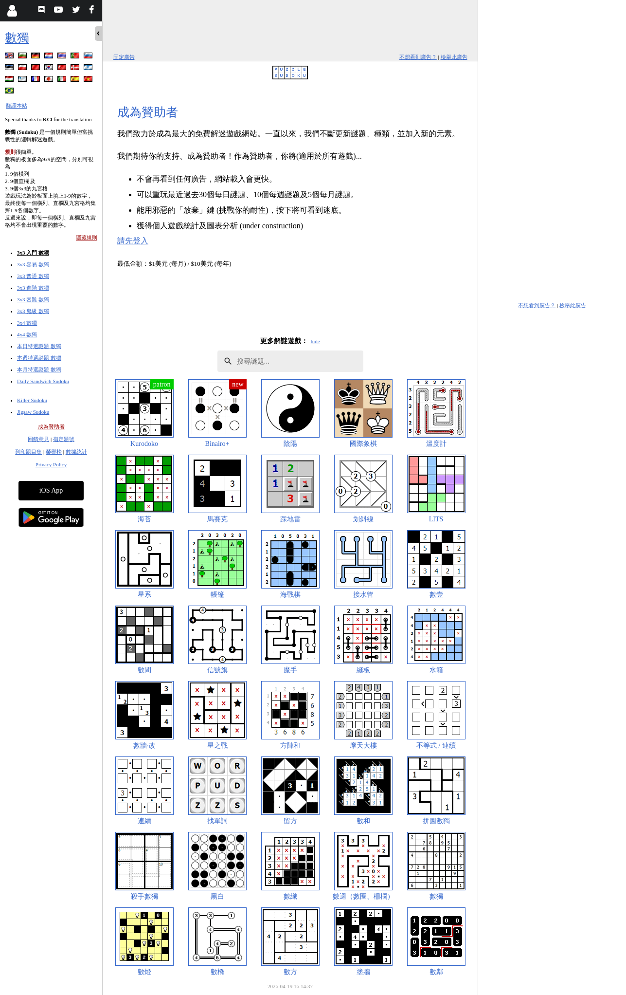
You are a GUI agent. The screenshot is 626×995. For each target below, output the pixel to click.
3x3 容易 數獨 (33, 264)
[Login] (12, 10)
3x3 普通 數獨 (33, 276)
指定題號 (63, 439)
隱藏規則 (86, 237)
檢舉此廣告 (454, 57)
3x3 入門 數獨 (33, 253)
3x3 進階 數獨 (33, 288)
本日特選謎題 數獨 (39, 346)
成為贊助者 (51, 426)
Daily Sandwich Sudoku (43, 381)
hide (315, 341)
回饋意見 (38, 439)
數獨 (17, 37)
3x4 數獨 (27, 323)
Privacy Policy (51, 464)
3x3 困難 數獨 (33, 299)
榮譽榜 (54, 452)
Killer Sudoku (32, 400)
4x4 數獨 (27, 334)
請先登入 (132, 241)
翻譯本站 (16, 106)
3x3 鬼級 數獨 (33, 311)
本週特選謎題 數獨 (39, 358)
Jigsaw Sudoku (33, 412)
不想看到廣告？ (418, 57)
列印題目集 (28, 452)
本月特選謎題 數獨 (39, 369)
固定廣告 (124, 57)
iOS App (51, 490)
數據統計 (76, 452)
